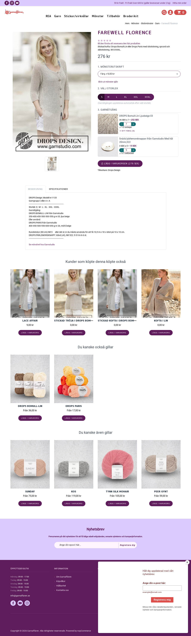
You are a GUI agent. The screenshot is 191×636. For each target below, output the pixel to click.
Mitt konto (148, 577)
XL (125, 97)
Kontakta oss (62, 590)
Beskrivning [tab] (35, 189)
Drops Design (114, 170)
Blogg (102, 581)
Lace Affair (30, 320)
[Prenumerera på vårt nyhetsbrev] (95, 545)
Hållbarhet (61, 586)
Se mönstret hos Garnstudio (42, 244)
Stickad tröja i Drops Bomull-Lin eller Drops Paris (89, 320)
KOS (73, 491)
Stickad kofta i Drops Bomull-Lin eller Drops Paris (133, 320)
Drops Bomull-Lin (30, 406)
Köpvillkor (60, 581)
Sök (101, 577)
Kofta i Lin (161, 320)
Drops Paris (74, 406)
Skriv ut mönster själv (108, 82)
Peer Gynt (161, 491)
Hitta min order (180, 3)
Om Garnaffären (63, 577)
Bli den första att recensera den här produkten (119, 43)
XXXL (148, 97)
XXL (136, 97)
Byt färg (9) (127, 130)
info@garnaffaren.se (20, 595)
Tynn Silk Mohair (117, 491)
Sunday (30, 491)
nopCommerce (84, 631)
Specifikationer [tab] (58, 189)
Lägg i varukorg (30, 332)
